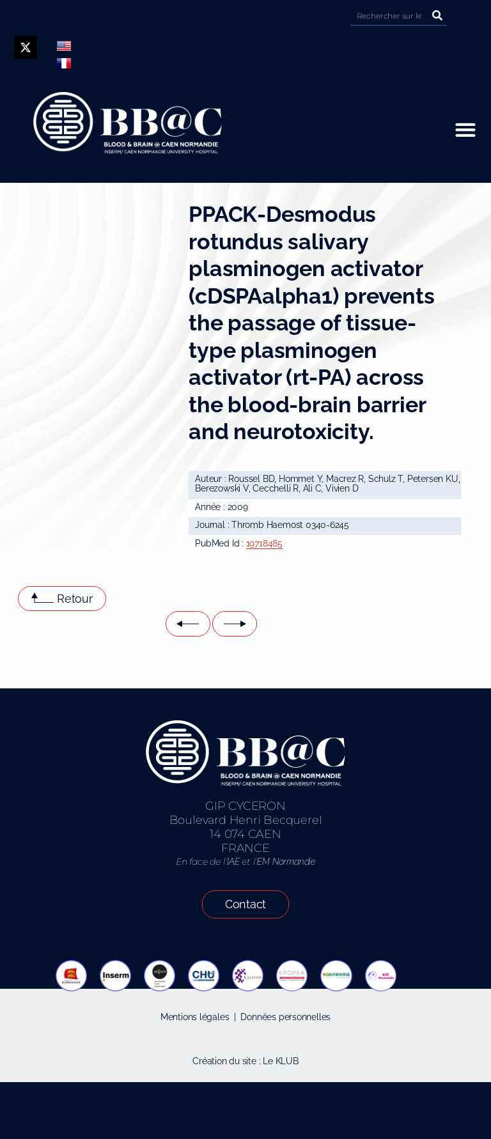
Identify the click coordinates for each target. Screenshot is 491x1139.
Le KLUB (281, 1061)
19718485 (264, 543)
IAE (233, 861)
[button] (465, 129)
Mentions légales (195, 1017)
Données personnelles (285, 1017)
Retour (75, 598)
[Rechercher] (437, 15)
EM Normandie (286, 861)
